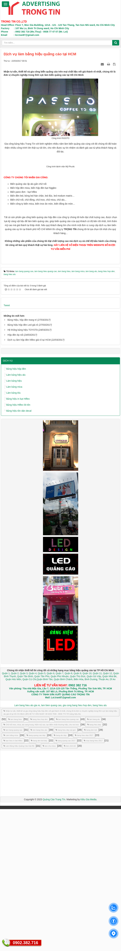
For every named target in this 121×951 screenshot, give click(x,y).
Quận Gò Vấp (94, 818)
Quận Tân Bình (25, 818)
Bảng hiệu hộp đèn (16, 511)
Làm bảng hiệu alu (16, 517)
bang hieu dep (94, 867)
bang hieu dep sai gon (66, 872)
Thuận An (104, 821)
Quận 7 (59, 815)
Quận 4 (33, 815)
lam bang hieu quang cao (67, 861)
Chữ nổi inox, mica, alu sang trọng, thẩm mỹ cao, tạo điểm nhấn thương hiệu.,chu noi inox (41, 867)
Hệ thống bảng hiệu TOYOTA (22, 472)
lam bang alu (93, 861)
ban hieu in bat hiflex (12, 883)
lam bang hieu (15, 861)
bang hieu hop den (39, 861)
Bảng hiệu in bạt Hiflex (18, 540)
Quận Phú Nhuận (60, 818)
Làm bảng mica (14, 528)
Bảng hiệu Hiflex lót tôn (18, 546)
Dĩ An (113, 821)
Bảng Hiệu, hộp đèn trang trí (22, 462)
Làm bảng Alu (13, 534)
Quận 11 (97, 815)
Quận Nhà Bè (109, 818)
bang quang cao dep (36, 877)
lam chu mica (49, 888)
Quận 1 (6, 815)
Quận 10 (86, 815)
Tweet (7, 447)
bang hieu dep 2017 (84, 877)
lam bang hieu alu (39, 872)
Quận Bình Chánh (63, 821)
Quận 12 (107, 815)
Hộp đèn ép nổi (15, 477)
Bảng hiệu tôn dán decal (18, 552)
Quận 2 (15, 815)
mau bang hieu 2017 (93, 883)
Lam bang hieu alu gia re (27, 847)
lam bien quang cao (51, 847)
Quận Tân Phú (41, 818)
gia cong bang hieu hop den (77, 847)
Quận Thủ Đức (77, 818)
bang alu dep (60, 877)
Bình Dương (91, 821)
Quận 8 (68, 815)
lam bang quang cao (12, 872)
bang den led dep (39, 883)
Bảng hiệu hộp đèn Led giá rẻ (22, 467)
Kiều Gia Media (88, 941)
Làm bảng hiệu (14, 523)
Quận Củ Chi (29, 821)
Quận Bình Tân (45, 821)
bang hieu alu (100, 847)
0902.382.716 (25, 942)
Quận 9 (77, 815)
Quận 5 (41, 815)
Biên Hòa (78, 821)
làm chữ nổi (70, 888)
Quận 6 (50, 815)
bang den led (90, 872)
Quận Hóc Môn (13, 821)
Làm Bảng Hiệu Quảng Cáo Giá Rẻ (18, 888)
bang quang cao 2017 (65, 883)
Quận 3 (24, 815)
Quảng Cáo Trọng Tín (54, 941)
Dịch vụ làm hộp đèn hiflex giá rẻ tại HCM (29, 482)
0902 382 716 (77, 827)
